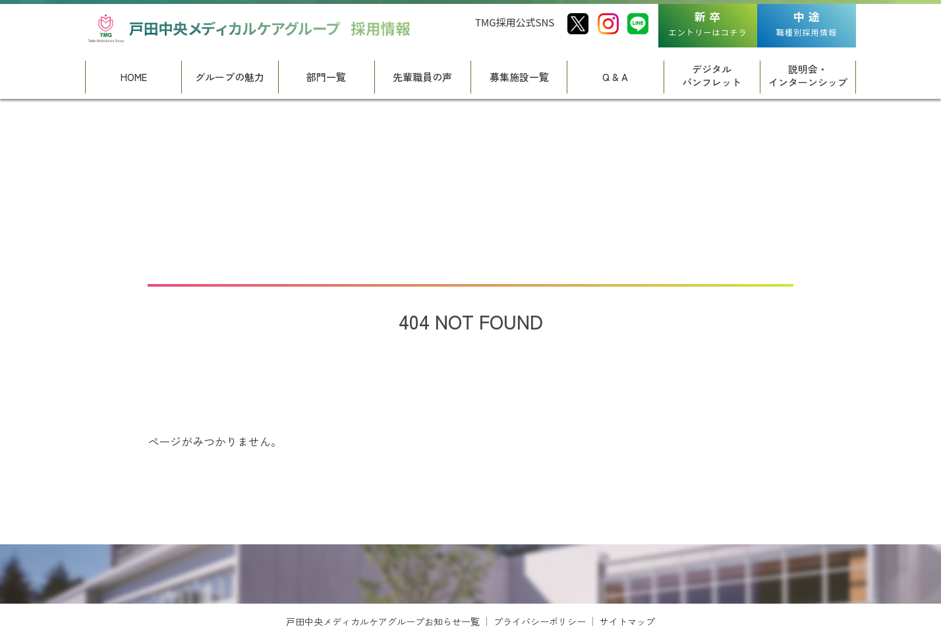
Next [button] (856, 606)
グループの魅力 (229, 77)
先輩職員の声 (422, 77)
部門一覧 (326, 77)
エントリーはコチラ (708, 23)
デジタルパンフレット (711, 75)
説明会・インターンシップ (807, 75)
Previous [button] (85, 606)
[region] (470, 592)
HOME (134, 77)
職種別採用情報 (806, 23)
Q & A (615, 77)
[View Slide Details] (173, 592)
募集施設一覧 (519, 77)
